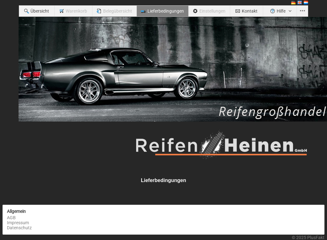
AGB (11, 217)
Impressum (18, 222)
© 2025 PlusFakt (308, 237)
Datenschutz (19, 227)
